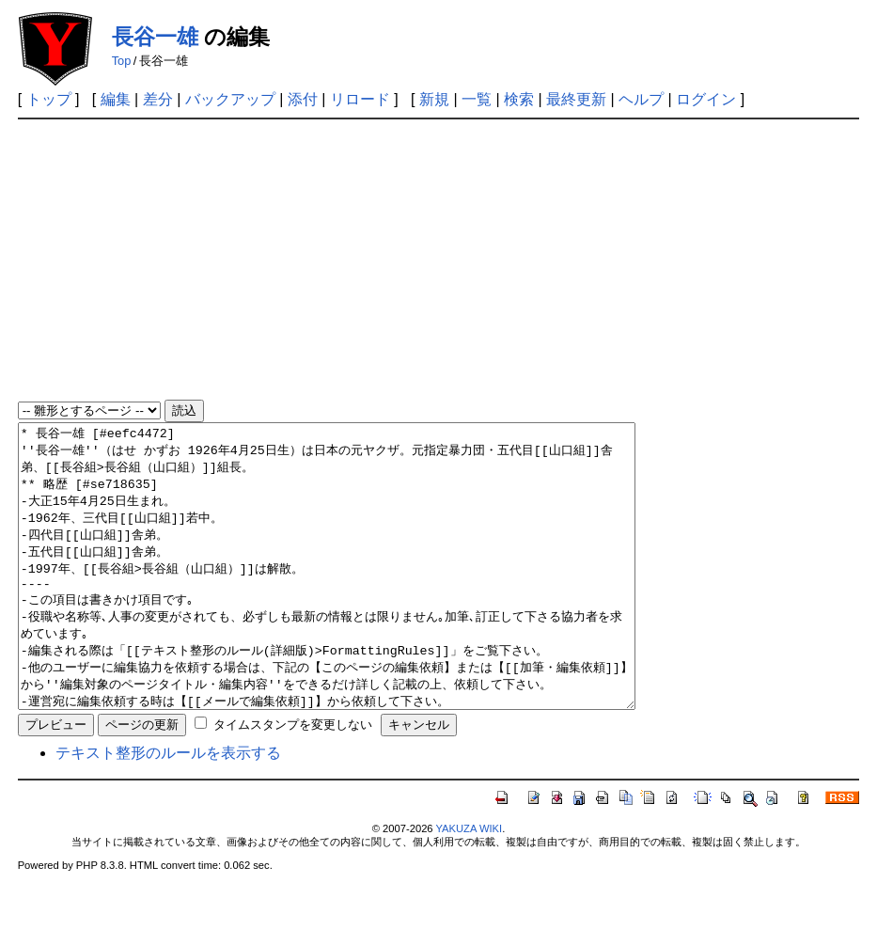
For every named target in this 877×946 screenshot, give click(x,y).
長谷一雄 (155, 36)
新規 (434, 99)
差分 (158, 99)
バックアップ (230, 99)
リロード (360, 99)
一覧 (477, 99)
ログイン (706, 99)
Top (122, 61)
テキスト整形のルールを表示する (168, 809)
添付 (303, 99)
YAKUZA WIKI (468, 885)
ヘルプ (641, 99)
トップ (48, 99)
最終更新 (576, 99)
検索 (519, 99)
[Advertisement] (439, 260)
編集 (116, 99)
